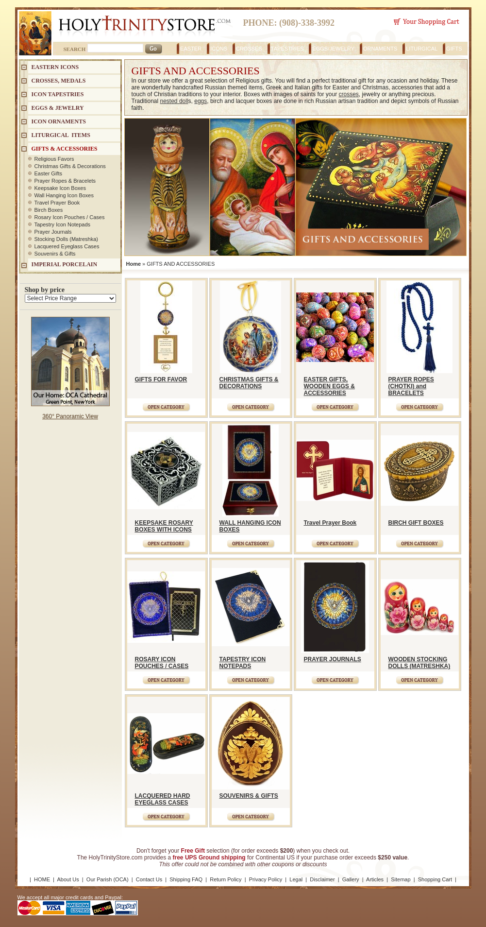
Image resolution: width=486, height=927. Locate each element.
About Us (68, 879)
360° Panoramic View (70, 416)
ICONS (218, 49)
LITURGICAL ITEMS (61, 135)
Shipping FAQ (185, 879)
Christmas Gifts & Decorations (70, 166)
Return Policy (225, 879)
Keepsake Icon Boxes (60, 188)
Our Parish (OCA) (107, 879)
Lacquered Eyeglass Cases (67, 246)
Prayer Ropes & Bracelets (65, 181)
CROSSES (249, 49)
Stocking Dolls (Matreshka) (66, 239)
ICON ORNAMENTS (59, 121)
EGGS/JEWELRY (333, 49)
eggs (200, 101)
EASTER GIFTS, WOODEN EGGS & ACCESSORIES (329, 386)
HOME (42, 879)
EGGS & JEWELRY (58, 107)
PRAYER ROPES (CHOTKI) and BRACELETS (411, 386)
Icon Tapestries (58, 94)
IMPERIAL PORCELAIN (65, 264)
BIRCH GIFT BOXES (416, 522)
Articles (375, 879)
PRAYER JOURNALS (332, 659)
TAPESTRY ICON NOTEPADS (242, 663)
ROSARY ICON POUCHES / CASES (162, 663)
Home (133, 264)
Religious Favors (54, 159)
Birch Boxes (48, 210)
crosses (348, 94)
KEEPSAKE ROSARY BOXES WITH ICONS (164, 526)
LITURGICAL (421, 49)
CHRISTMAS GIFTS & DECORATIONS (249, 383)
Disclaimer (322, 879)
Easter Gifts (48, 173)
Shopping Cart (435, 879)
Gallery (350, 879)
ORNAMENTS (380, 49)
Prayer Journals (53, 232)
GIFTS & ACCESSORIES (65, 148)
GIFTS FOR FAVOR (161, 379)
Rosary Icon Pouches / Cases (69, 217)
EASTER (190, 49)
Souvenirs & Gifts (55, 254)
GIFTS (454, 49)
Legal (295, 879)
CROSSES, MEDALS (59, 80)
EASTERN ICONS (55, 67)
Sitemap (400, 879)
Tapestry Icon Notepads (62, 224)
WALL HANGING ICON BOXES (250, 526)
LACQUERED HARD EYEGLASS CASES (162, 799)
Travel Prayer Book (330, 522)
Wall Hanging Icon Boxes (64, 195)
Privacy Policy (265, 879)
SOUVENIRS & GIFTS (248, 795)
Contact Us (149, 879)
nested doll (174, 101)
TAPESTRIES (287, 49)
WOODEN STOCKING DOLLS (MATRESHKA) (419, 663)
